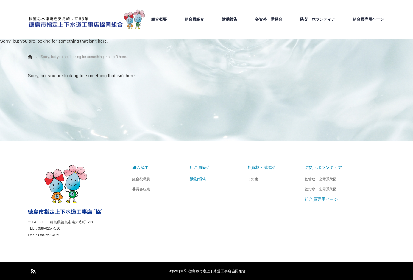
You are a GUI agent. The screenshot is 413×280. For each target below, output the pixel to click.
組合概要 (159, 19)
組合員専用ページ (368, 19)
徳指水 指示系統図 (321, 189)
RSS (32, 270)
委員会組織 (141, 189)
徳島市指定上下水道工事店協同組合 (217, 271)
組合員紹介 (194, 19)
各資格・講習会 (268, 19)
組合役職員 (141, 179)
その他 (252, 179)
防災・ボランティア (317, 19)
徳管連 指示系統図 (321, 179)
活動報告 (229, 19)
